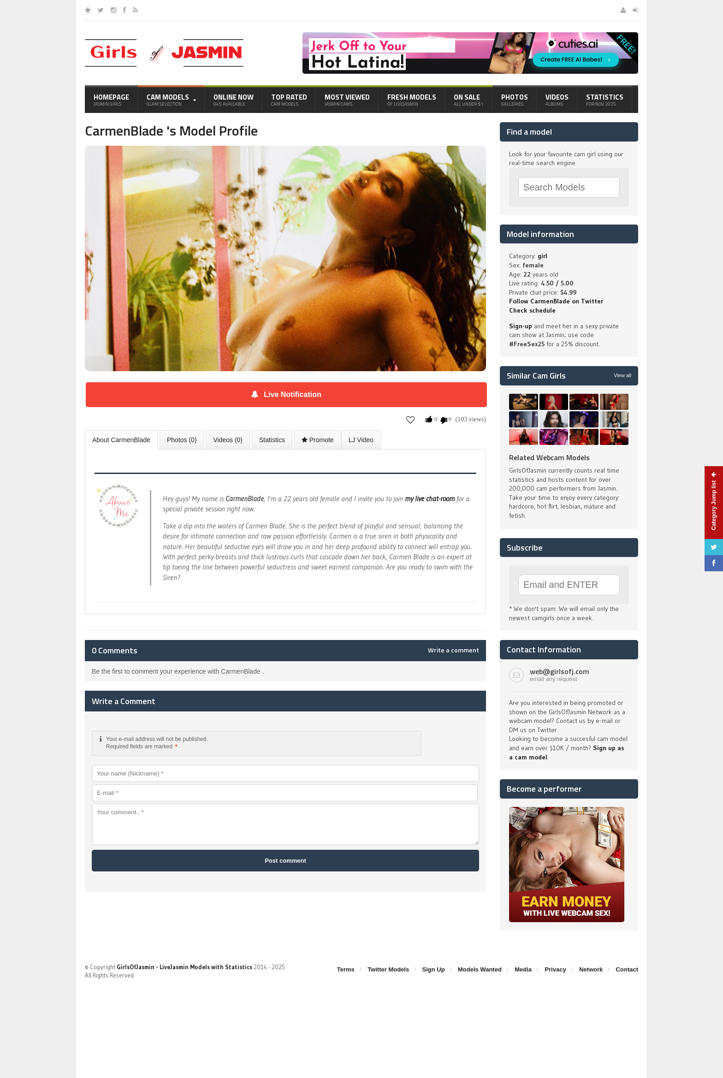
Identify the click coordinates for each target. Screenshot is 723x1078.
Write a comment (453, 650)
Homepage (111, 99)
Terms (346, 969)
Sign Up (433, 969)
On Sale (469, 99)
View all (622, 375)
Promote (318, 440)
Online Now (233, 99)
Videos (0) (228, 440)
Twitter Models (388, 969)
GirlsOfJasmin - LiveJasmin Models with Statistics (184, 967)
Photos (514, 99)
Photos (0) (182, 440)
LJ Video (361, 440)
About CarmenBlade (121, 440)
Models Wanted (480, 969)
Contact (627, 969)
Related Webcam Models (549, 457)
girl (542, 256)
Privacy (555, 969)
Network (591, 969)
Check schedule (532, 310)
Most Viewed (347, 99)
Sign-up (520, 326)
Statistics (604, 99)
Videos (557, 99)
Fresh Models (411, 99)
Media (523, 969)
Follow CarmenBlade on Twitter (556, 301)
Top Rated (289, 99)
